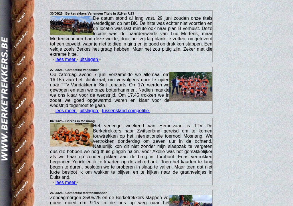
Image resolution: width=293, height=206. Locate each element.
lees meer (66, 59)
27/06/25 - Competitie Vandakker (74, 70)
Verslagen (21, 146)
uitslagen (89, 59)
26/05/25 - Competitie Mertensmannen (78, 193)
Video (21, 125)
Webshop (21, 103)
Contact (21, 167)
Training (21, 82)
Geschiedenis (21, 39)
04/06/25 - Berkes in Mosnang (72, 121)
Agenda (21, 61)
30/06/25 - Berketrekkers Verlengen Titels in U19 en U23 (92, 13)
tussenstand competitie (126, 110)
